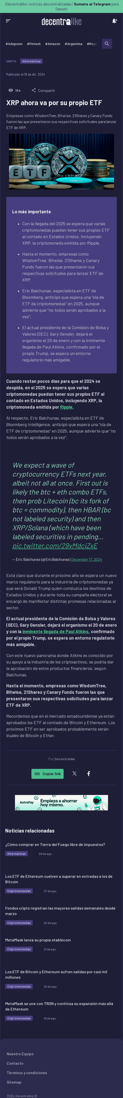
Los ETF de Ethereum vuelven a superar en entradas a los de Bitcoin (59, 879)
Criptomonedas (19, 891)
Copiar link (47, 774)
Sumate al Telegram (92, 3)
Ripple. (67, 407)
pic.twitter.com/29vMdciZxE (54, 545)
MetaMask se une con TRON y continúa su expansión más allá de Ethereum (59, 1006)
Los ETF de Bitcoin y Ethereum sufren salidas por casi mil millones (56, 974)
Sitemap (14, 1082)
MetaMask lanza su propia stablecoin (38, 939)
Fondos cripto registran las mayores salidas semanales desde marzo (60, 911)
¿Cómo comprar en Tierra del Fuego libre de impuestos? (55, 844)
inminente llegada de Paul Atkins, (56, 631)
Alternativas (31, 61)
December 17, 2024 (86, 559)
